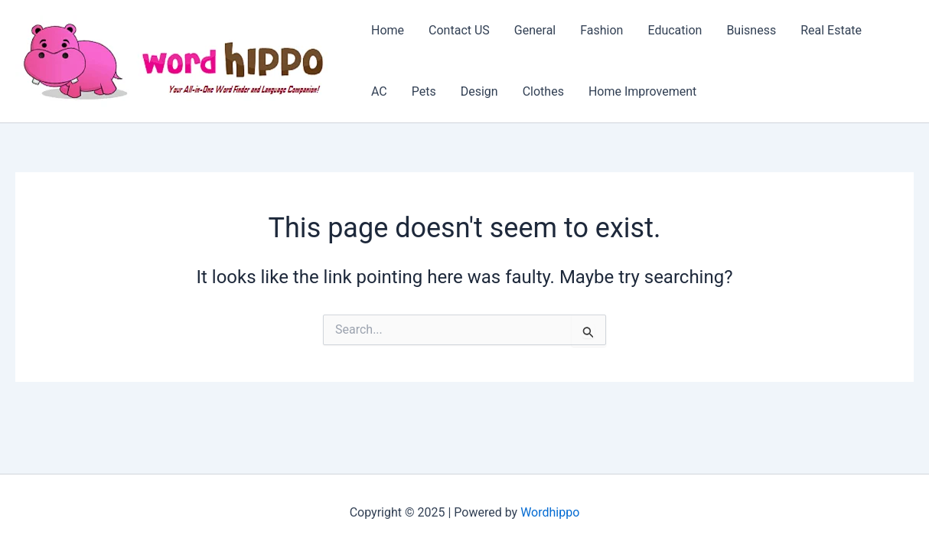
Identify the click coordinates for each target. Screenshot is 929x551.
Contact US (459, 30)
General (535, 30)
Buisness (751, 30)
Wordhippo (549, 512)
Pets (424, 91)
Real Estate (831, 30)
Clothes (543, 91)
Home (387, 30)
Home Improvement (642, 91)
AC (379, 91)
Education (674, 30)
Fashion (601, 30)
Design (479, 91)
